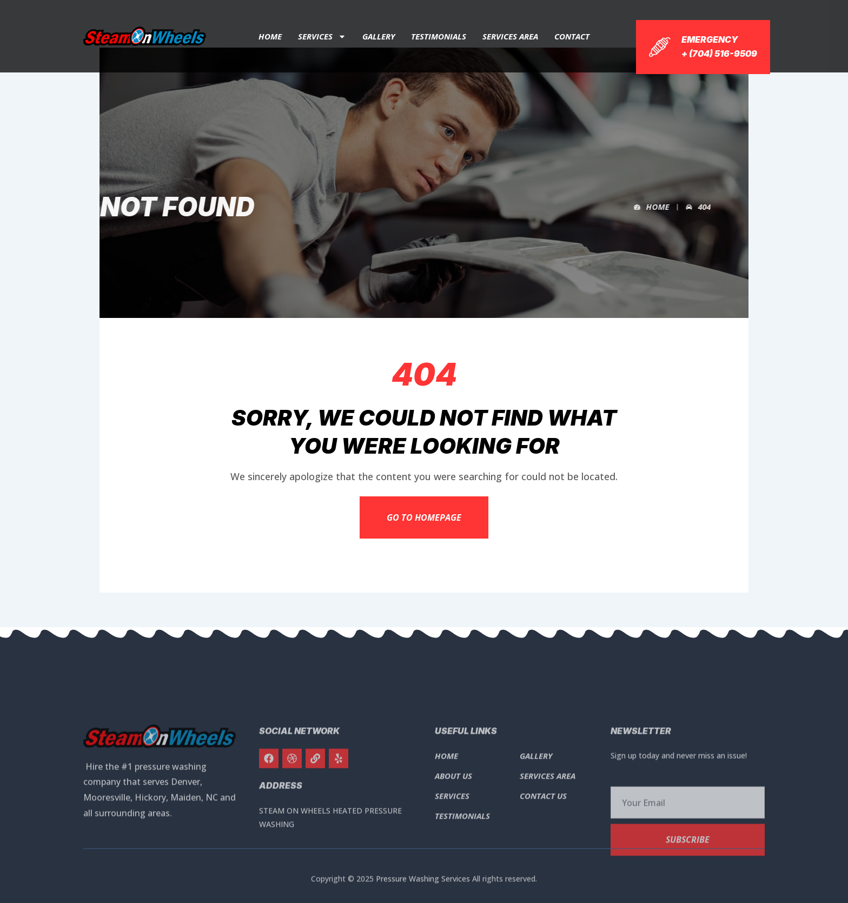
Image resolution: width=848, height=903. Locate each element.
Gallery (378, 36)
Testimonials (438, 36)
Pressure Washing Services (423, 884)
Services (322, 36)
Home (270, 36)
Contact (571, 36)
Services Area (510, 36)
